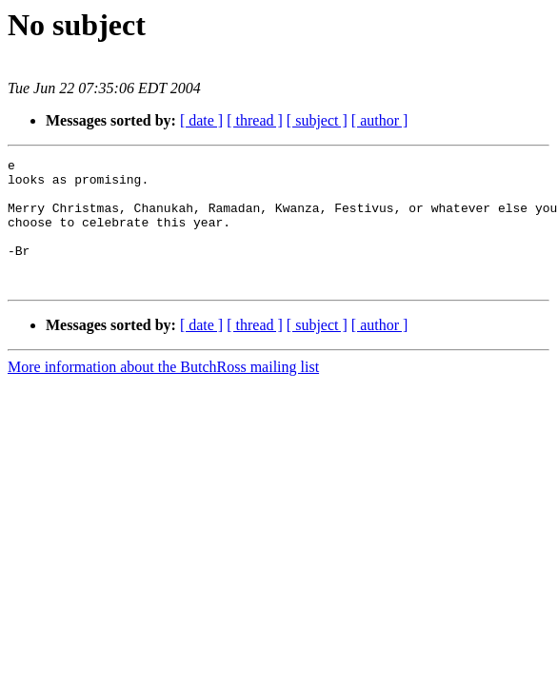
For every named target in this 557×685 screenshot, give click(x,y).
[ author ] (379, 120)
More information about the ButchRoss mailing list (163, 392)
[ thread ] (255, 120)
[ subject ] (317, 120)
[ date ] (201, 120)
